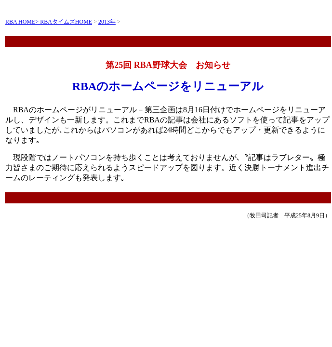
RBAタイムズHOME (66, 21)
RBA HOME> (22, 21)
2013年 (107, 21)
